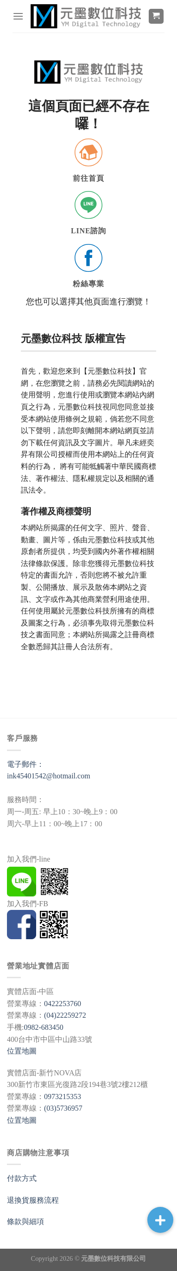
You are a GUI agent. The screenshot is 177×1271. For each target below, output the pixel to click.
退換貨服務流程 (33, 1200)
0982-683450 (43, 1027)
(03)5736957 (63, 1108)
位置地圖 (22, 1051)
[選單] (18, 16)
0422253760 (62, 1004)
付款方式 (22, 1178)
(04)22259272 (65, 1015)
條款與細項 (25, 1221)
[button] (160, 1220)
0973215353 (62, 1096)
